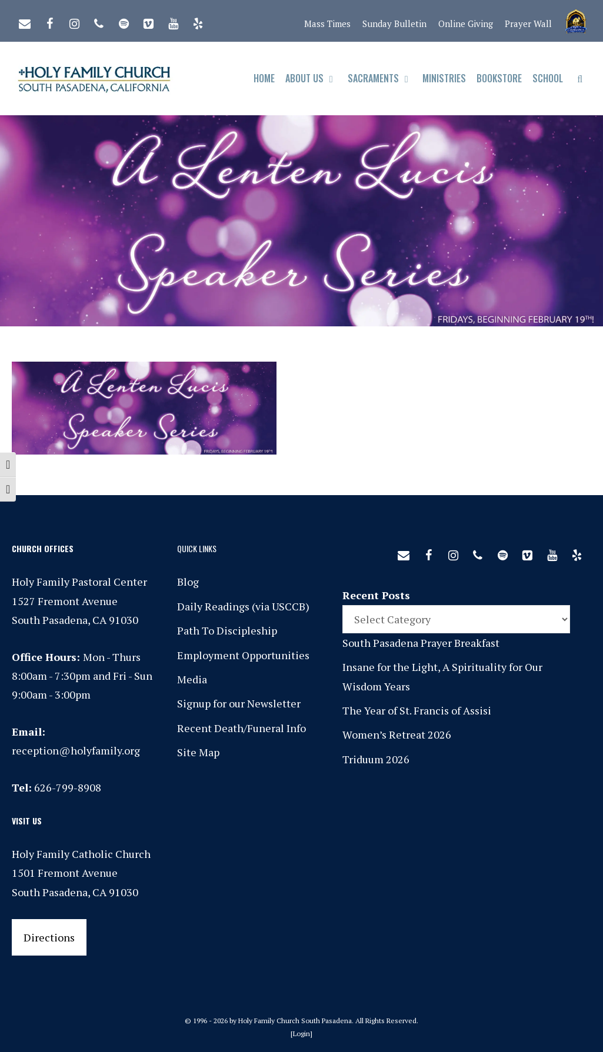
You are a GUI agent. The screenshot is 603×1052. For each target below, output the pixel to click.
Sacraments (383, 78)
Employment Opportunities (243, 655)
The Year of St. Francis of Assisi (416, 710)
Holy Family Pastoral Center (79, 582)
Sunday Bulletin (394, 23)
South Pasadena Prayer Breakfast (420, 643)
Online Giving (465, 23)
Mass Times (327, 23)
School (547, 78)
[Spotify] (124, 21)
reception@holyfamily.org (76, 750)
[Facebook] (49, 21)
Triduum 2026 (375, 759)
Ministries (444, 78)
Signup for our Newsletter (239, 703)
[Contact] (25, 21)
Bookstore (499, 78)
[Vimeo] (148, 21)
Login (301, 1033)
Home (264, 78)
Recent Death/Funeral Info (241, 728)
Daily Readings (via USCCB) (243, 606)
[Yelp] (198, 21)
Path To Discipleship (227, 630)
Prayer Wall (528, 23)
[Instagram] (74, 21)
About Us (313, 78)
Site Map (198, 752)
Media (192, 679)
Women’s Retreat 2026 (396, 734)
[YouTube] (173, 21)
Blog (188, 582)
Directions (49, 937)
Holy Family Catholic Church (81, 854)
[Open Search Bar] (579, 78)
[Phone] (99, 21)
